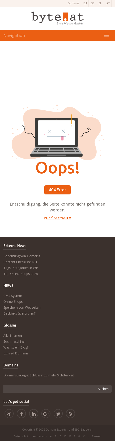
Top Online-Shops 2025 (20, 273)
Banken (96, 436)
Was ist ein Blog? (15, 347)
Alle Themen (12, 335)
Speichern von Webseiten (21, 307)
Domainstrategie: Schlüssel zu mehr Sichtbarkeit (38, 375)
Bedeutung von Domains (21, 256)
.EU (85, 3)
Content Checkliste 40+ (20, 262)
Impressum (39, 436)
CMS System (12, 295)
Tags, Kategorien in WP (20, 268)
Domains (73, 3)
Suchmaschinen (14, 341)
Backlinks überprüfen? (19, 313)
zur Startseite (57, 217)
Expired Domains (15, 353)
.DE (92, 3)
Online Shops (13, 301)
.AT (108, 3)
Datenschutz (22, 436)
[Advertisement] (57, 72)
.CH (100, 3)
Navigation (14, 35)
